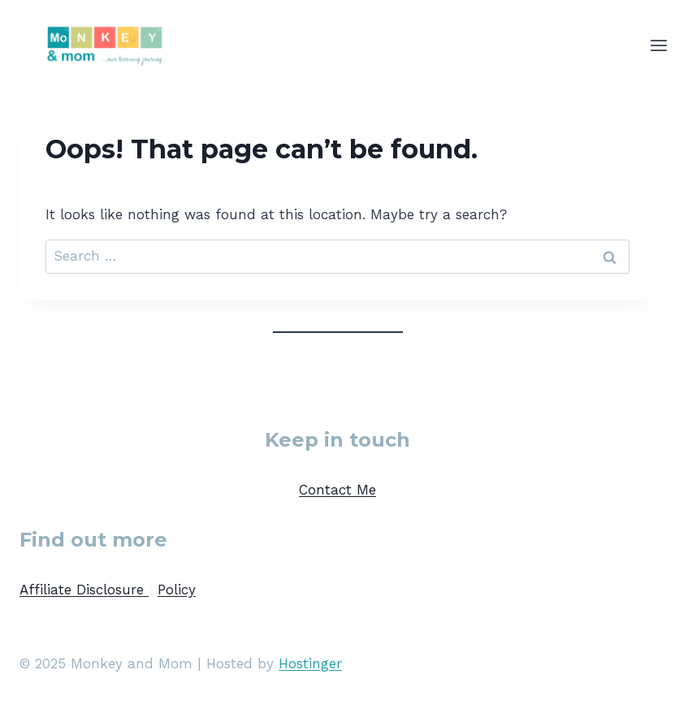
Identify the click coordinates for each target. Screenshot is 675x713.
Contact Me (337, 490)
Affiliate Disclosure (84, 589)
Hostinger (310, 663)
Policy (177, 589)
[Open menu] (658, 45)
